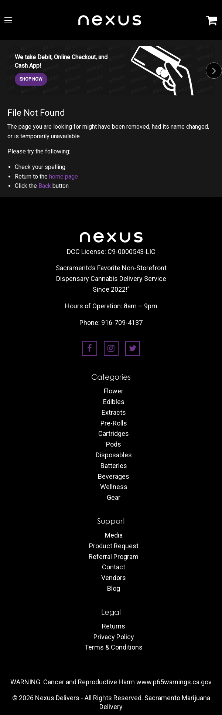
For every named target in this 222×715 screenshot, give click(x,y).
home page (63, 176)
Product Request (114, 546)
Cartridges (113, 433)
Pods (113, 444)
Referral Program (114, 556)
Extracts (114, 412)
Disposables (114, 455)
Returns (113, 626)
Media (114, 535)
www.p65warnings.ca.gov (174, 682)
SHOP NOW (31, 79)
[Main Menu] (8, 20)
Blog (113, 588)
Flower (113, 391)
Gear (113, 497)
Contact (113, 567)
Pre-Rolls (113, 423)
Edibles (113, 402)
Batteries (113, 465)
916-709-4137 (122, 322)
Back (44, 185)
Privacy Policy (113, 637)
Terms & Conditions (114, 647)
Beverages (113, 476)
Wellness (113, 487)
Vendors (113, 578)
